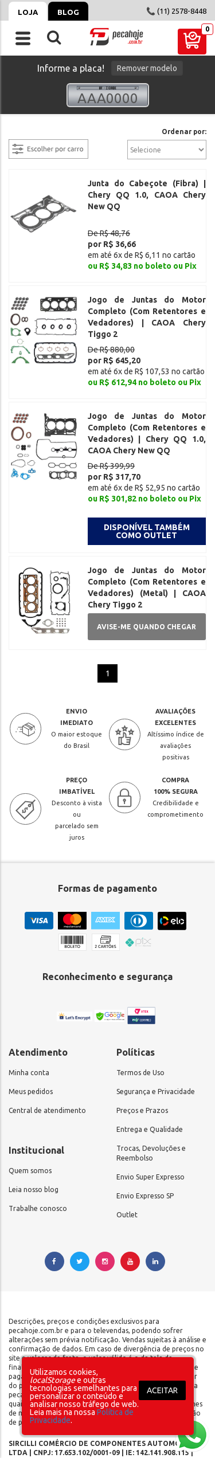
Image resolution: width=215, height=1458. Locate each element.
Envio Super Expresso (150, 1115)
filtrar (20, 132)
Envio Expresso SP (145, 1134)
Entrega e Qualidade (149, 1067)
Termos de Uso (140, 1010)
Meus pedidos (31, 1029)
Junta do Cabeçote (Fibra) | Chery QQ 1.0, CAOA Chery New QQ (147, 195)
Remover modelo (147, 68)
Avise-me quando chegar (146, 565)
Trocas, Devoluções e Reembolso (151, 1091)
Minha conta (29, 1010)
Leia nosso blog (33, 1127)
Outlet (127, 1153)
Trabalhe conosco (38, 1146)
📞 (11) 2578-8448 (176, 11)
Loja (28, 12)
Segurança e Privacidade (155, 1029)
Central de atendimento (47, 1048)
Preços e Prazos (142, 1048)
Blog (68, 12)
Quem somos (30, 1108)
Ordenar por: (184, 131)
